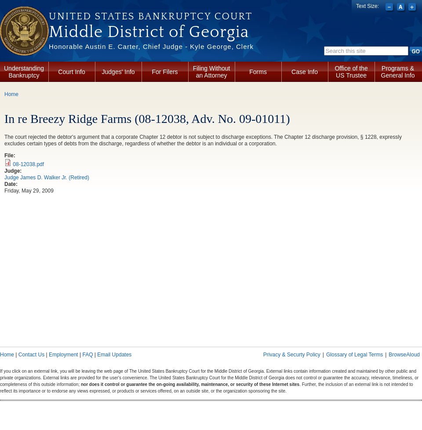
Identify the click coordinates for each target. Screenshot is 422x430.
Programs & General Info (398, 72)
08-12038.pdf (28, 164)
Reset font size (401, 8)
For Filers (165, 71)
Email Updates (114, 355)
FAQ (87, 355)
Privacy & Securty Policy (291, 355)
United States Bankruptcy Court (150, 16)
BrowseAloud (404, 355)
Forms (258, 71)
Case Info (304, 71)
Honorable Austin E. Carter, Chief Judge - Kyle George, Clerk (151, 46)
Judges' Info (118, 71)
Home (11, 94)
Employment (63, 355)
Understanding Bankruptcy (24, 72)
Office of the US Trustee (351, 72)
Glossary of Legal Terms (354, 355)
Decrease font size (390, 8)
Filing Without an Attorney (211, 72)
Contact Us (31, 355)
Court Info (71, 71)
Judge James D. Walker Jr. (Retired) (46, 177)
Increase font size (413, 8)
